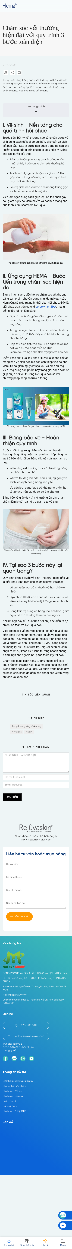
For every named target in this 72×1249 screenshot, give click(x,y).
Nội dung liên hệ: (15, 903)
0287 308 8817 (26, 1025)
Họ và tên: (12, 864)
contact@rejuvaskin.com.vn (26, 1036)
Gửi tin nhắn (19, 916)
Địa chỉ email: (13, 890)
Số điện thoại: (14, 877)
